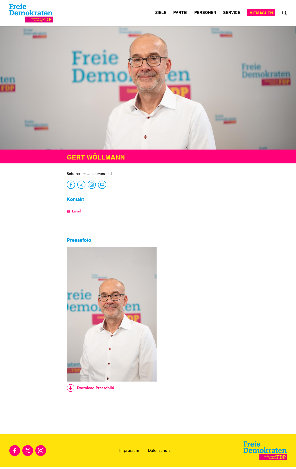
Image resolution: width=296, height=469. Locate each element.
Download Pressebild (90, 388)
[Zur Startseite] (265, 450)
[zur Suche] (284, 13)
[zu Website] (102, 185)
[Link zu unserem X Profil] (27, 450)
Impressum (129, 450)
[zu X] (81, 185)
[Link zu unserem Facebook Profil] (14, 450)
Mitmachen (261, 13)
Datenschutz (159, 450)
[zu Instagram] (92, 185)
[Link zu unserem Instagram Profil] (40, 450)
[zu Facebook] (71, 185)
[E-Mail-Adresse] (69, 211)
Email (76, 211)
